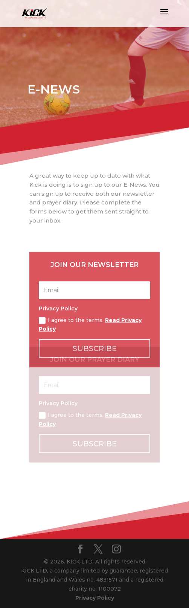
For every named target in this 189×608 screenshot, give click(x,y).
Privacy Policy (94, 597)
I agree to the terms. (90, 394)
